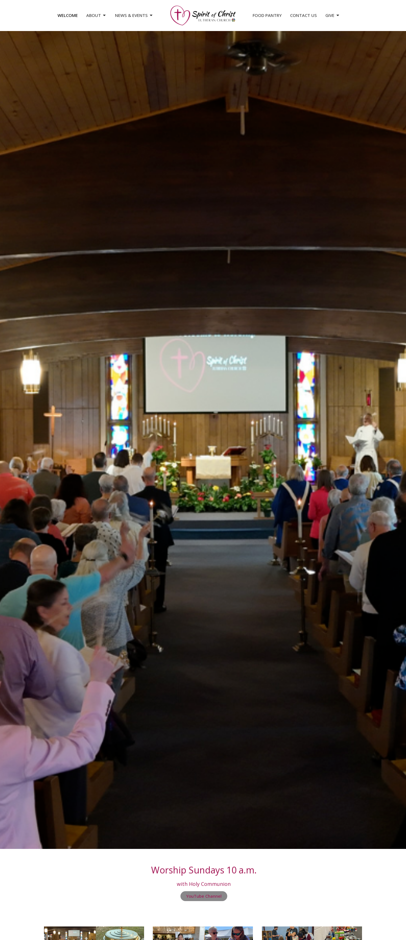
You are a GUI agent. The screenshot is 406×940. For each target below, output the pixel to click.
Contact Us (303, 15)
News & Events (134, 15)
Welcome (68, 15)
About (96, 15)
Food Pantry (267, 15)
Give (332, 15)
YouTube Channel (204, 896)
